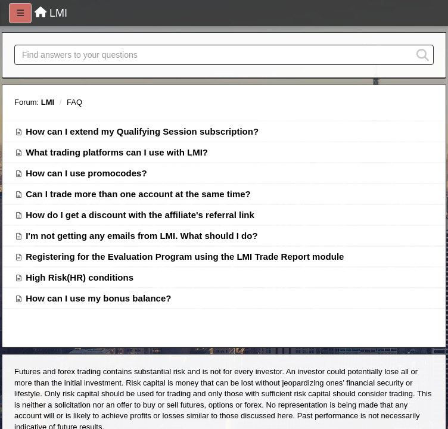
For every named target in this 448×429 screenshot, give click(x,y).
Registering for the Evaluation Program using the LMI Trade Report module (185, 256)
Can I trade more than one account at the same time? (138, 194)
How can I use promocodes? (86, 173)
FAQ (74, 102)
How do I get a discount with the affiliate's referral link (140, 215)
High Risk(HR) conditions (79, 277)
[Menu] (20, 13)
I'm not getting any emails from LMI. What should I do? (141, 236)
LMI (47, 102)
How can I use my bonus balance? (98, 298)
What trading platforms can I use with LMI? (117, 152)
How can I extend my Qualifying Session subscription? (142, 131)
